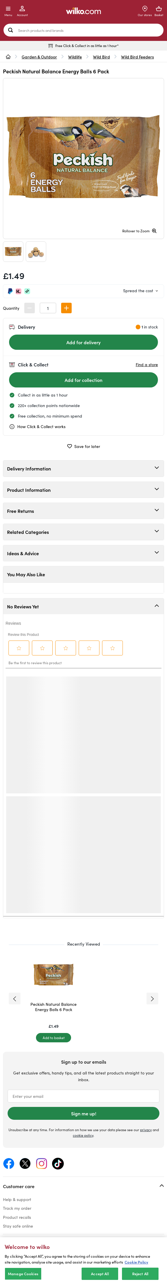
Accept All (100, 1273)
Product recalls (17, 1217)
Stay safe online (18, 1226)
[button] (66, 308)
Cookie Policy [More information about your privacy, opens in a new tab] (136, 1262)
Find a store (147, 364)
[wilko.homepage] (8, 57)
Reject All (140, 1273)
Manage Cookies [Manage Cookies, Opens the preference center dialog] (23, 1273)
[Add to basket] (53, 1038)
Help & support (17, 1199)
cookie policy (83, 1135)
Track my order (17, 1208)
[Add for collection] (83, 379)
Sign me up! (83, 1113)
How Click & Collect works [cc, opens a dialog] (37, 427)
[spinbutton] (48, 308)
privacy (146, 1129)
